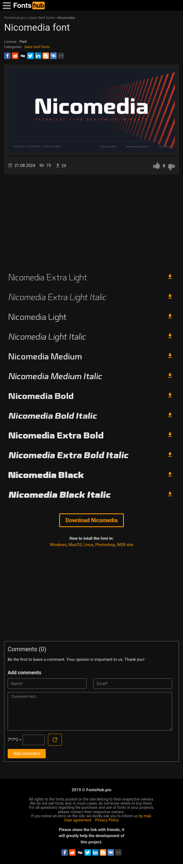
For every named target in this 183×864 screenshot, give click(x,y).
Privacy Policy (107, 820)
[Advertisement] (91, 221)
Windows (58, 544)
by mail (145, 816)
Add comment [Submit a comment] (26, 753)
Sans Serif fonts (37, 47)
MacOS (75, 544)
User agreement (78, 820)
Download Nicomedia (91, 520)
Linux (88, 544)
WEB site (125, 544)
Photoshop (105, 544)
